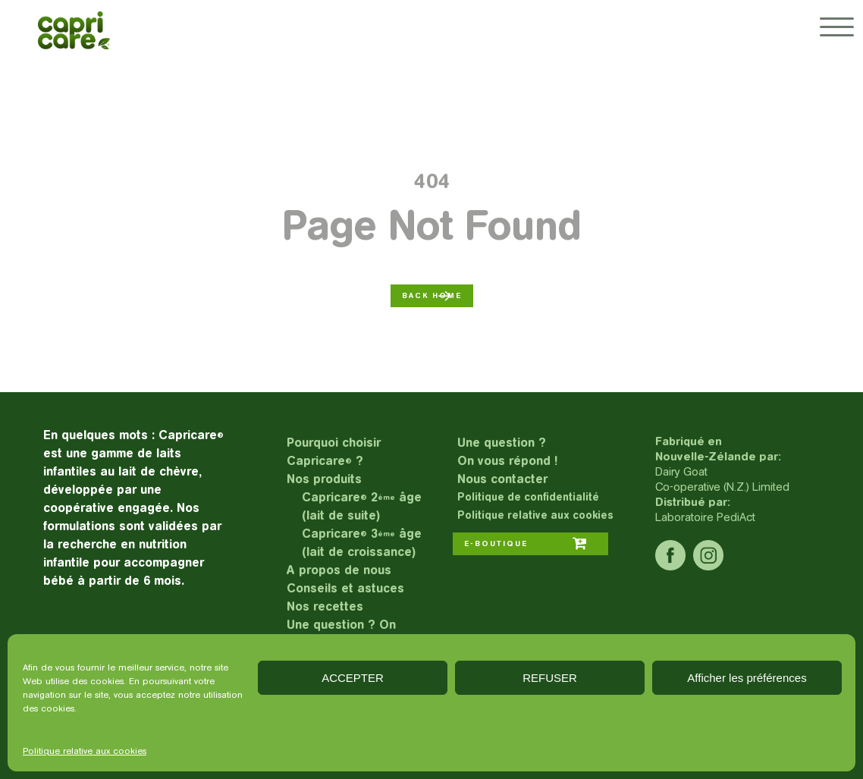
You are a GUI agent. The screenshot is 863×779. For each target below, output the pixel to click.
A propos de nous (339, 570)
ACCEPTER (353, 677)
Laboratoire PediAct (705, 516)
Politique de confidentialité (528, 497)
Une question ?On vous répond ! (507, 451)
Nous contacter (502, 479)
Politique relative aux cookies (84, 751)
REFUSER (550, 677)
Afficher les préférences (746, 677)
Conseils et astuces (345, 588)
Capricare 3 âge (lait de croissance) (362, 542)
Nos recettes (325, 606)
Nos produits (324, 479)
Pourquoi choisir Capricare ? (334, 451)
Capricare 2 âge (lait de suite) (362, 506)
